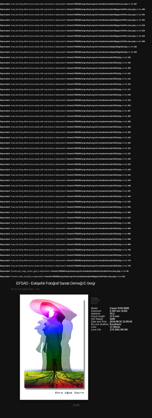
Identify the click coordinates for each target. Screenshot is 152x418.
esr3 (37, 289)
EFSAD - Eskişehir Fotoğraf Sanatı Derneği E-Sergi (55, 283)
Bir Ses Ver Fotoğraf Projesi (23, 289)
